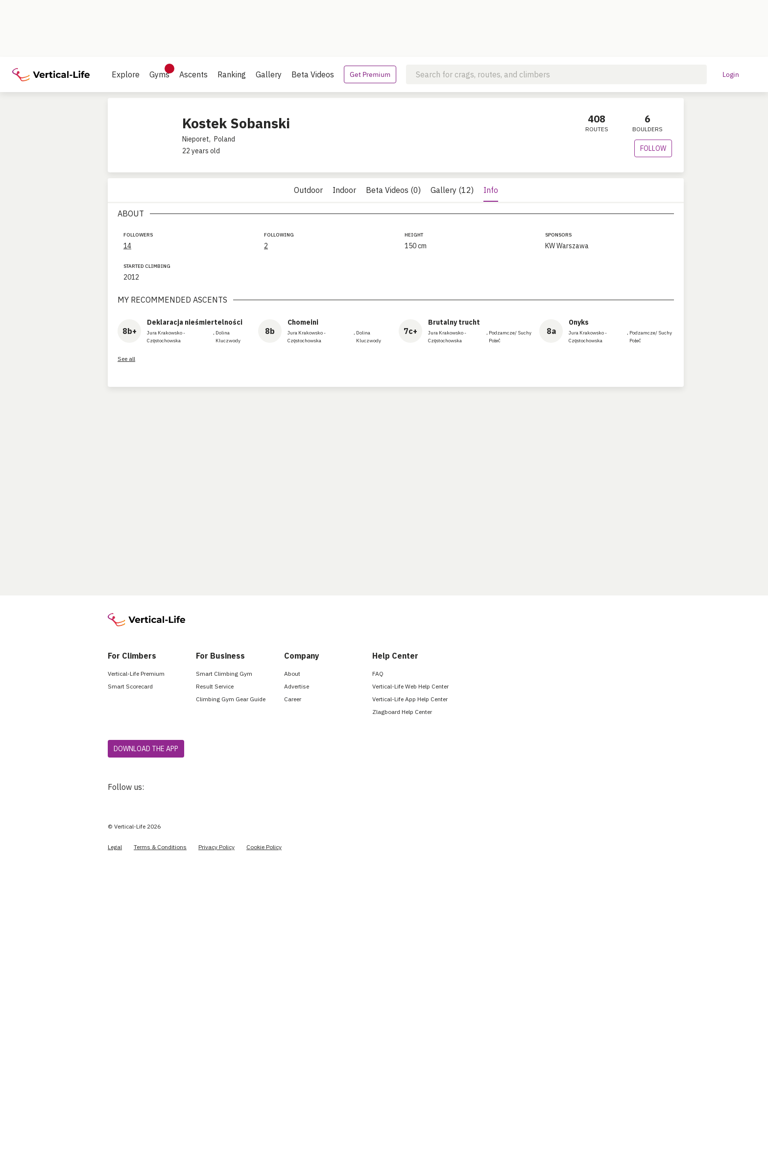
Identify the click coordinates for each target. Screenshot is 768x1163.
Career (292, 699)
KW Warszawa (567, 245)
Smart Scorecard (130, 686)
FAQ (378, 673)
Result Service (215, 686)
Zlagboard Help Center (402, 711)
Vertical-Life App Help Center (410, 699)
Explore (126, 74)
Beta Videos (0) (393, 190)
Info (490, 190)
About (292, 673)
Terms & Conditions (160, 847)
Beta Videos (312, 74)
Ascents (193, 74)
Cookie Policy (264, 847)
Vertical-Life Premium (136, 673)
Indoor (344, 190)
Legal (115, 847)
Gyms (159, 71)
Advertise (296, 686)
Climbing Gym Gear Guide (230, 699)
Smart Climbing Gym (224, 673)
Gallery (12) (452, 190)
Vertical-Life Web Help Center (410, 686)
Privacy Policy (216, 847)
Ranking (231, 74)
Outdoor (308, 190)
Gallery (269, 74)
